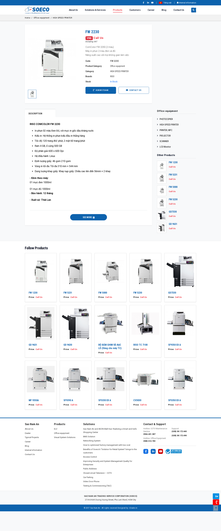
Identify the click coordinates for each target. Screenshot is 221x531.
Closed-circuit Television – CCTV (97, 493)
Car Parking (88, 497)
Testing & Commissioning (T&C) (97, 505)
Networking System (92, 460)
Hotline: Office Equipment (155, 459)
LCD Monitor (165, 146)
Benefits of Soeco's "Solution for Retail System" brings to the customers (110, 470)
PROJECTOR (165, 135)
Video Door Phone (91, 501)
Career (151, 10)
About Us (73, 10)
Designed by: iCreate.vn (127, 528)
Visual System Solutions (64, 457)
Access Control (90, 476)
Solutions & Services (95, 10)
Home (27, 18)
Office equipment (42, 18)
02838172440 (100, 90)
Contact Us (178, 10)
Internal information (186, 3)
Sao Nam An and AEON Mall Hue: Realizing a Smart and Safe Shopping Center (110, 450)
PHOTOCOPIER (166, 119)
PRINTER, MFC (166, 130)
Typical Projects (32, 457)
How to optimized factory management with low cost (106, 465)
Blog (164, 10)
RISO (112, 76)
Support (184, 449)
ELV (55, 448)
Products (117, 10)
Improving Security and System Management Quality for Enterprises (107, 482)
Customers (135, 10)
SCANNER (164, 141)
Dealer (28, 453)
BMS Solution (89, 456)
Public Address (90, 488)
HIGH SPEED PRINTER (62, 18)
